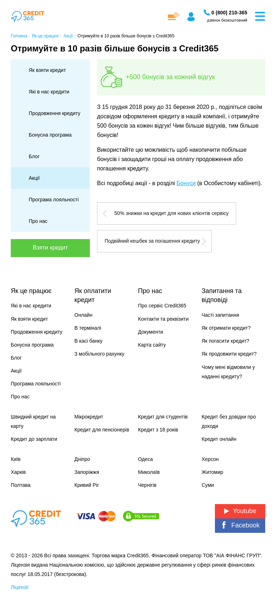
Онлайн (83, 315)
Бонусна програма (50, 135)
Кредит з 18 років (158, 430)
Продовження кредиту (54, 113)
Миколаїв (149, 472)
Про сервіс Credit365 (162, 305)
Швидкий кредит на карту (33, 421)
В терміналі (87, 328)
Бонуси (186, 183)
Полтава (21, 485)
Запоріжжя (86, 472)
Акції (34, 178)
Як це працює (31, 290)
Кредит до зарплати (34, 439)
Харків (18, 472)
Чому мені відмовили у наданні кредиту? (228, 371)
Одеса (145, 459)
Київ (15, 459)
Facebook (239, 525)
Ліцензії (19, 587)
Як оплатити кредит (92, 295)
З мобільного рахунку (99, 354)
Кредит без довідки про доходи (229, 421)
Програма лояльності (54, 199)
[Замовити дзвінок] (229, 12)
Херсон (210, 459)
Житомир (212, 472)
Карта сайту (152, 345)
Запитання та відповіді (222, 295)
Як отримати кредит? (226, 328)
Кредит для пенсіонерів (101, 430)
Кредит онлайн (219, 439)
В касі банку (88, 341)
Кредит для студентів (163, 417)
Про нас (38, 221)
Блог (34, 156)
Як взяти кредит (47, 70)
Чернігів (147, 485)
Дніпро (82, 459)
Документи (150, 332)
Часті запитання (220, 315)
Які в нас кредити (49, 92)
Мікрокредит (88, 417)
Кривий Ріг (86, 485)
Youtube (240, 511)
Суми (208, 485)
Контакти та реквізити (163, 319)
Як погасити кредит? (225, 341)
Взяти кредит (50, 247)
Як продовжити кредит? (229, 354)
